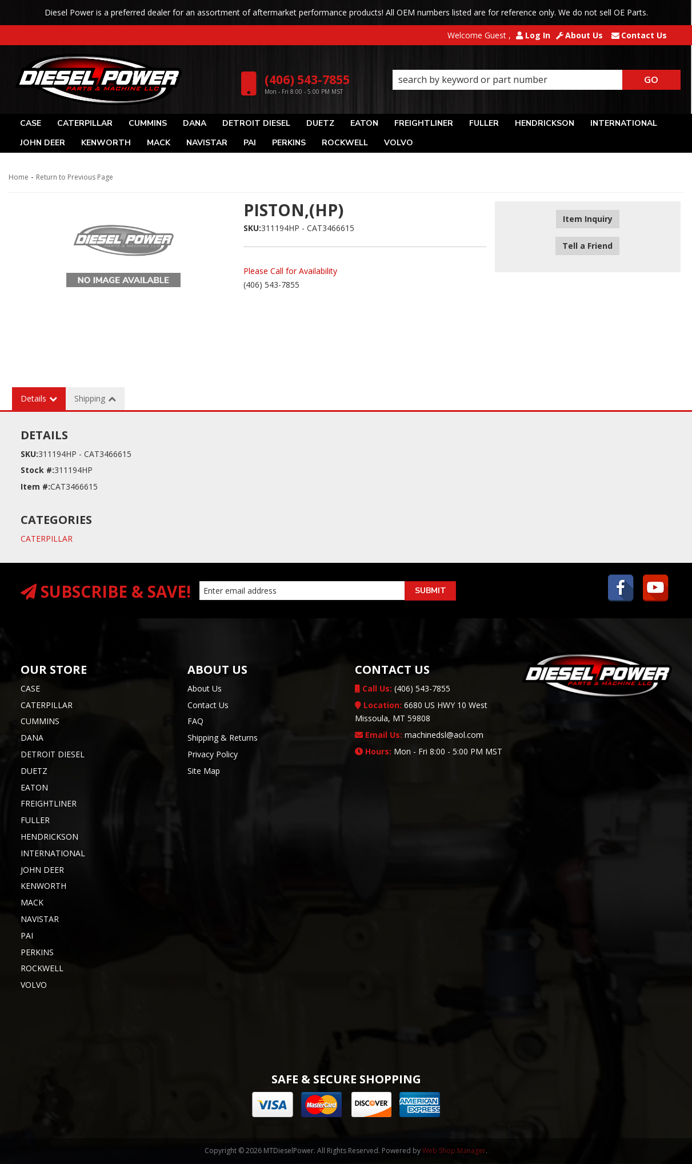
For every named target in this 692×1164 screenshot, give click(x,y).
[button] (536, 80)
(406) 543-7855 (402, 688)
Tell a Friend (587, 236)
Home (19, 177)
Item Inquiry (588, 219)
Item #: (35, 486)
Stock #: (37, 469)
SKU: (252, 228)
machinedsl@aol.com (419, 734)
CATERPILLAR (47, 538)
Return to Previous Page (74, 177)
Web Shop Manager (454, 1150)
